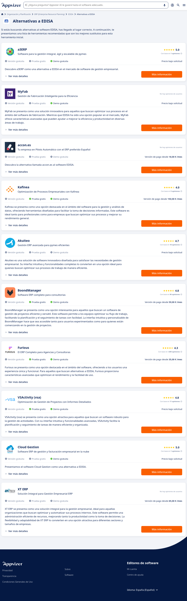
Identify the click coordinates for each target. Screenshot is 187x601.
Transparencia (9, 576)
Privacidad (7, 570)
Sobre (68, 569)
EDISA (70, 14)
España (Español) (147, 590)
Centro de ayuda (135, 574)
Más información (162, 74)
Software (69, 574)
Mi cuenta (132, 569)
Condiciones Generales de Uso (17, 581)
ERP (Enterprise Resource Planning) (49, 14)
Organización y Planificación (19, 14)
